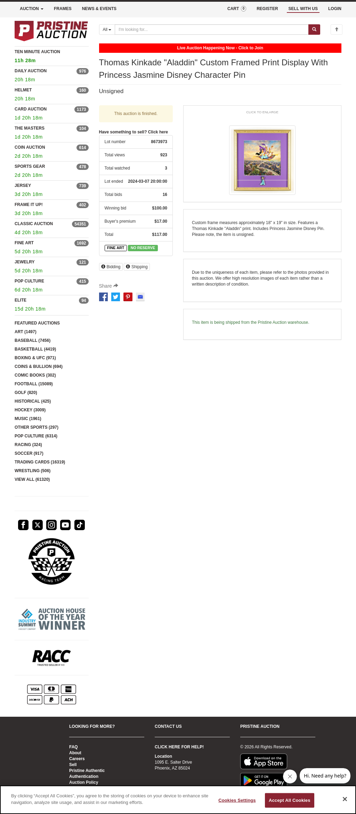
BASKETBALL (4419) (35, 349)
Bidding (111, 266)
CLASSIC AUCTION (34, 223)
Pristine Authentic (87, 770)
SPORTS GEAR (30, 166)
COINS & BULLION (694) (39, 366)
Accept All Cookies (289, 800)
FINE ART (24, 242)
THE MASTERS (29, 128)
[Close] (345, 799)
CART (236, 8)
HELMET (23, 90)
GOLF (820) (26, 392)
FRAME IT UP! (29, 204)
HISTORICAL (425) (33, 401)
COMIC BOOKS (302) (35, 375)
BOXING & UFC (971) (35, 357)
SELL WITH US (303, 8)
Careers (77, 758)
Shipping (137, 266)
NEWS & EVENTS (99, 8)
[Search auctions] (212, 29)
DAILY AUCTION (31, 70)
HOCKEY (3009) (30, 410)
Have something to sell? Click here (133, 132)
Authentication (83, 776)
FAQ (73, 747)
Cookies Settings (237, 800)
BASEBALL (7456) (32, 340)
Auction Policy (83, 782)
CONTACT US (168, 726)
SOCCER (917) (29, 453)
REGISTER (267, 8)
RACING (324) (28, 444)
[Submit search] (314, 29)
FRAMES (63, 8)
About (75, 752)
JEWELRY (25, 262)
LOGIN (334, 8)
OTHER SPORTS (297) (36, 427)
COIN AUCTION (30, 147)
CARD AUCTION (31, 109)
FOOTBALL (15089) (34, 383)
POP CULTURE (29, 281)
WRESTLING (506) (32, 470)
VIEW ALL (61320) (32, 479)
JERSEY (23, 185)
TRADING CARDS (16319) (40, 462)
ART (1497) (26, 331)
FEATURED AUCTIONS (37, 323)
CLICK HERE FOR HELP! (179, 747)
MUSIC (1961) (28, 418)
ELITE (20, 300)
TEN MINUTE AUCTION (52, 57)
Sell (72, 764)
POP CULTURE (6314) (36, 436)
